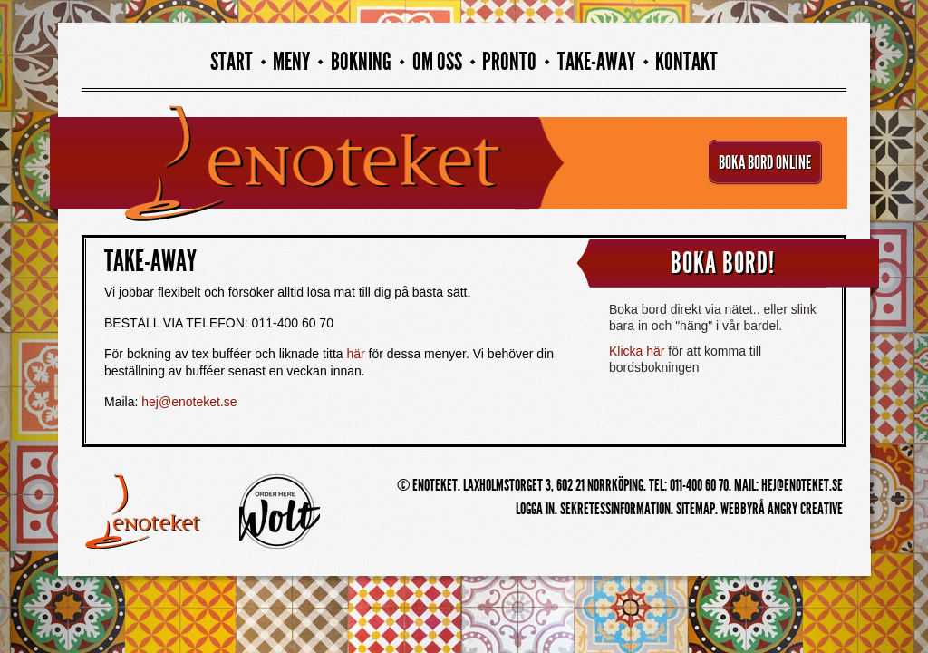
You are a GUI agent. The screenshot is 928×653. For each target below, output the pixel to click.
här (355, 353)
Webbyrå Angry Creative (781, 509)
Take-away (596, 62)
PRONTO (509, 62)
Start (231, 62)
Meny (291, 62)
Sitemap (695, 509)
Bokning (361, 62)
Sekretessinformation (615, 509)
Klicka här (636, 351)
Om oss (437, 62)
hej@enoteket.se (189, 402)
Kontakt (686, 62)
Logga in (535, 509)
